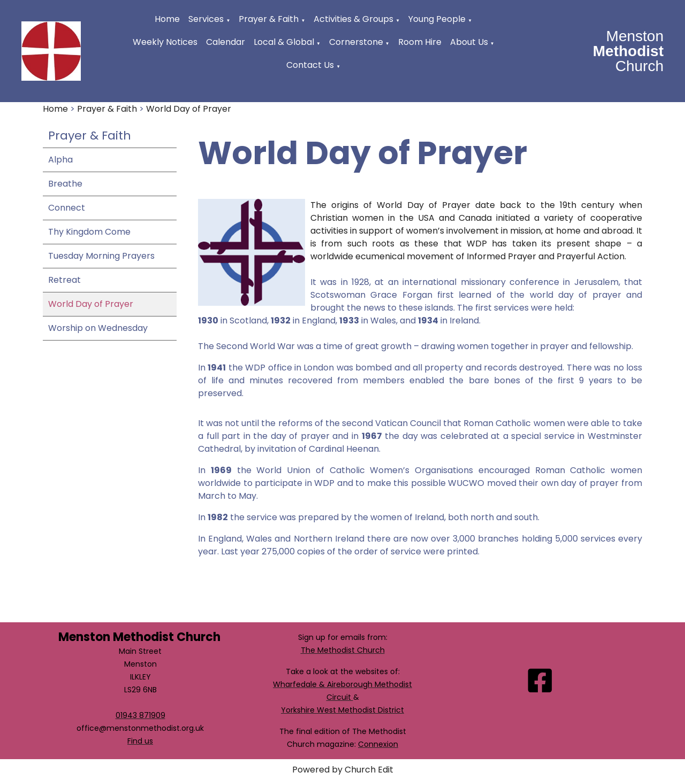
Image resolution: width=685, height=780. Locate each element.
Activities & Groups (353, 19)
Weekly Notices (165, 42)
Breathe (65, 183)
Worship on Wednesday (98, 328)
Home (167, 19)
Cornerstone (356, 42)
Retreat (64, 280)
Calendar (225, 42)
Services (206, 19)
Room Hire (420, 42)
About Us (469, 42)
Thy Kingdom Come (89, 232)
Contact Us (310, 65)
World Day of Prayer (188, 109)
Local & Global (284, 42)
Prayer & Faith (269, 19)
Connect (66, 208)
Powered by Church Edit (342, 769)
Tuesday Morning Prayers (101, 256)
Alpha (60, 159)
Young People (437, 19)
